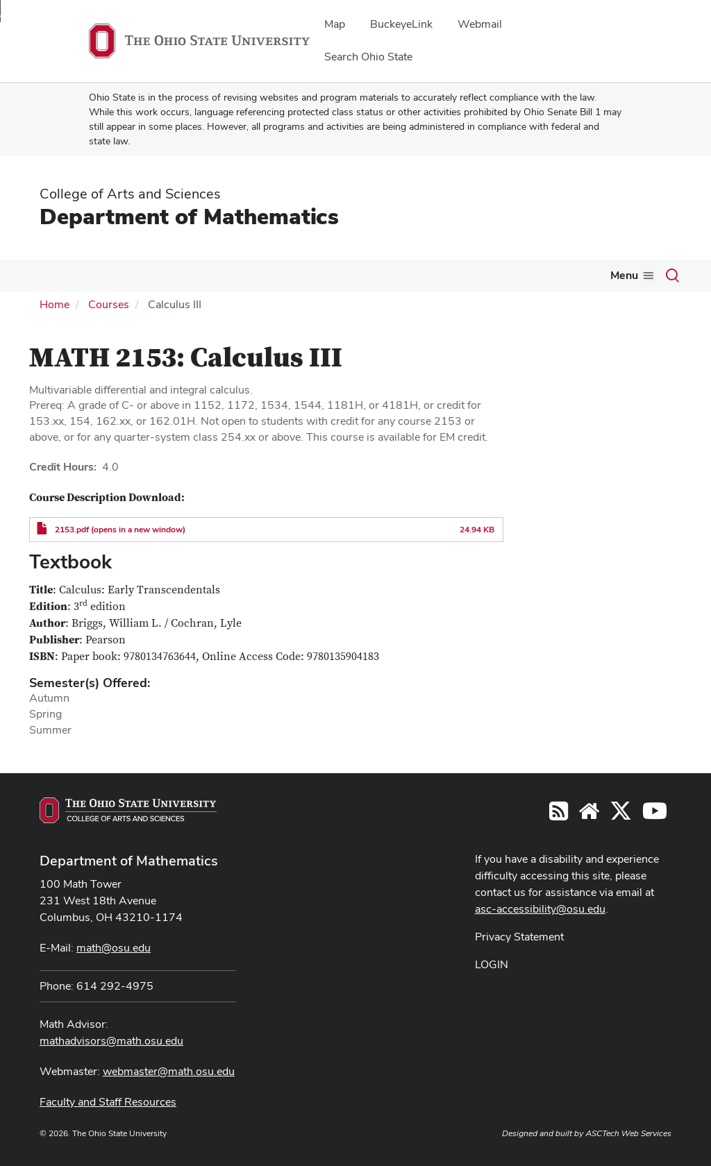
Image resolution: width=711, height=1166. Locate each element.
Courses (108, 304)
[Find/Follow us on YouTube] (588, 815)
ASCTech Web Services (628, 1133)
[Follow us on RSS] (558, 815)
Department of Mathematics (189, 216)
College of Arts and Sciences (130, 194)
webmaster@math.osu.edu (169, 1071)
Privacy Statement (519, 936)
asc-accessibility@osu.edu (540, 909)
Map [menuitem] (334, 24)
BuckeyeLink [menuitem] (401, 24)
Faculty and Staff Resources (108, 1102)
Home (54, 304)
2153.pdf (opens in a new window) (120, 529)
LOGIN (491, 964)
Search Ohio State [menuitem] (368, 56)
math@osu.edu (113, 947)
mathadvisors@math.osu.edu (111, 1040)
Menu (624, 275)
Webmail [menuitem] (480, 24)
